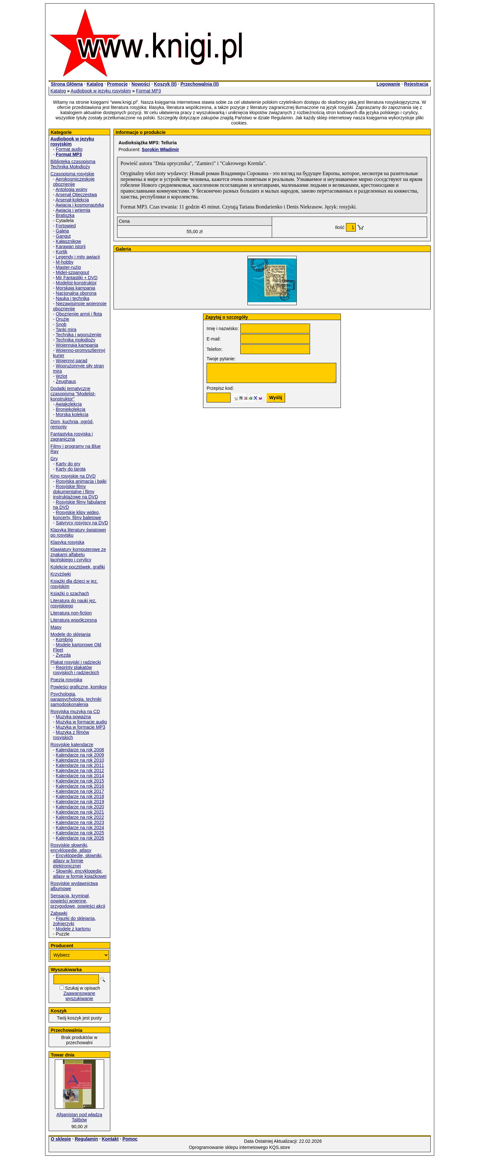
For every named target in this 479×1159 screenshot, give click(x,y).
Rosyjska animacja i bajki (81, 481)
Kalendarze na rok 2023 (80, 822)
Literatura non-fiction (71, 612)
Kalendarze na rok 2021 (80, 812)
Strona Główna (67, 84)
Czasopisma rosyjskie (72, 173)
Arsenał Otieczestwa (76, 194)
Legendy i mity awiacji (78, 256)
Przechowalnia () (199, 84)
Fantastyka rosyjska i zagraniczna (72, 436)
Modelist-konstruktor (76, 282)
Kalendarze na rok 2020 (80, 806)
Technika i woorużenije (79, 334)
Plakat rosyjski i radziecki (76, 662)
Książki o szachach (70, 593)
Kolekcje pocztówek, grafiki (78, 566)
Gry (54, 458)
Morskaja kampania (75, 288)
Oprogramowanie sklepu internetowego (228, 1147)
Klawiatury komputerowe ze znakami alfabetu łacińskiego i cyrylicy (78, 554)
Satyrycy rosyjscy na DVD (82, 522)
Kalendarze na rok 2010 (80, 760)
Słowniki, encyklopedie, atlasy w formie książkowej (80, 873)
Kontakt (110, 1138)
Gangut (63, 236)
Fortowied (66, 225)
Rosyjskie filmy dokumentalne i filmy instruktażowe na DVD (75, 491)
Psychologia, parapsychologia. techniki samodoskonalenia (76, 699)
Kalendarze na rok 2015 (80, 780)
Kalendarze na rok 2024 (80, 827)
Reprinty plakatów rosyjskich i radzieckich (76, 670)
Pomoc (130, 1138)
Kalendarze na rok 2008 (80, 749)
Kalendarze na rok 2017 (80, 791)
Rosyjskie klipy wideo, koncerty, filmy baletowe (77, 515)
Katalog (95, 84)
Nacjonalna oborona (76, 293)
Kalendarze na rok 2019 (80, 801)
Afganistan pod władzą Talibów (79, 1117)
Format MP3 (148, 90)
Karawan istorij (71, 246)
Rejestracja (416, 84)
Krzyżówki (61, 574)
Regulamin (86, 1138)
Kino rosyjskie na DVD (73, 476)
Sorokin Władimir (160, 149)
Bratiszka (65, 215)
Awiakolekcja (68, 404)
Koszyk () (165, 84)
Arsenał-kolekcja (72, 199)
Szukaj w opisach (82, 988)
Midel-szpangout (72, 272)
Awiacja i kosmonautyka (79, 205)
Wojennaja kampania (77, 345)
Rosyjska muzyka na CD (75, 711)
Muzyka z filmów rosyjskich (71, 735)
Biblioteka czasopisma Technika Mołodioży (73, 164)
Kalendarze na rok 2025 (80, 832)
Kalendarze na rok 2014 (80, 775)
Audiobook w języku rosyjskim (101, 90)
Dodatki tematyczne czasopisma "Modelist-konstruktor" (73, 393)
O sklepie (61, 1138)
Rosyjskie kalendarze (72, 744)
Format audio (69, 149)
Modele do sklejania (71, 634)
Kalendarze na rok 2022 (80, 817)
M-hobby (64, 262)
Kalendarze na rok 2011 (80, 765)
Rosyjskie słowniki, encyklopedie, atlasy (71, 847)
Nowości (140, 84)
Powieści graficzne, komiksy (79, 686)
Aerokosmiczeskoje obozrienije (74, 181)
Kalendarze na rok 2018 (80, 796)
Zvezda (63, 655)
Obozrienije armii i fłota (79, 314)
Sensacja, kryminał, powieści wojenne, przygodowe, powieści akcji (78, 901)
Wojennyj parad (71, 360)
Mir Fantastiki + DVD (77, 277)
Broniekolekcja (70, 409)
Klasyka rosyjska (67, 542)
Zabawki (59, 913)
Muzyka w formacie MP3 (80, 727)
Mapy (56, 627)
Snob (61, 324)
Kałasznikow (68, 241)
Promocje (117, 84)
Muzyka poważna (73, 716)
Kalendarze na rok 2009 (80, 755)
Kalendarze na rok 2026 (80, 838)
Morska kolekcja (72, 414)
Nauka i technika (73, 298)
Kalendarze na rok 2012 (80, 770)
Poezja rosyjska (66, 679)
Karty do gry (68, 463)
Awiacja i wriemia (72, 210)
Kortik (61, 251)
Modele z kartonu (73, 928)
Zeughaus (66, 381)
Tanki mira (66, 329)
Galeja (62, 230)
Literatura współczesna (74, 620)
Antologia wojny (71, 189)
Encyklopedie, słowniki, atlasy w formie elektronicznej (78, 860)
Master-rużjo (68, 267)
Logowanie (388, 84)
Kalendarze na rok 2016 (80, 786)
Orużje (62, 319)
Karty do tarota (71, 469)
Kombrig (64, 639)
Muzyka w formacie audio (81, 721)
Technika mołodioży (75, 339)
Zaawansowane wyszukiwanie (79, 996)
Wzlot (61, 376)
